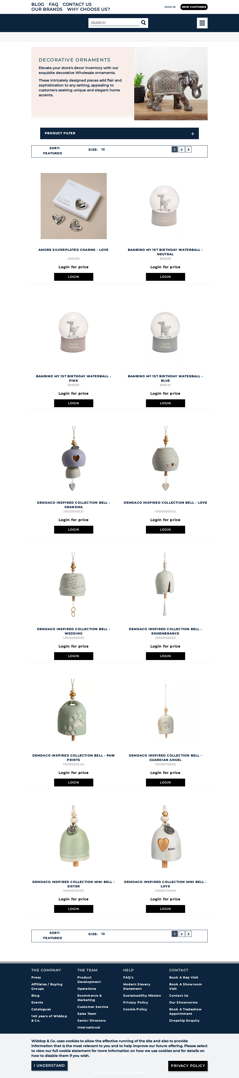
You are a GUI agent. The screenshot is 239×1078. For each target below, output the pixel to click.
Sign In (170, 7)
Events (37, 1002)
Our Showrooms (183, 1002)
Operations (86, 989)
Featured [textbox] (52, 153)
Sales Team (87, 1014)
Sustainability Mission (142, 995)
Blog (37, 4)
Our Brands (47, 9)
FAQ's (128, 977)
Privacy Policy (135, 1002)
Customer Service (92, 1007)
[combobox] (55, 153)
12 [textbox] (103, 149)
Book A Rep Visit (184, 977)
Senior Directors (91, 1020)
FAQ (53, 4)
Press (36, 977)
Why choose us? (88, 9)
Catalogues (41, 1009)
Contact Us (77, 4)
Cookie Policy (135, 1009)
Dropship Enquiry (184, 1020)
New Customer (194, 7)
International (88, 1027)
